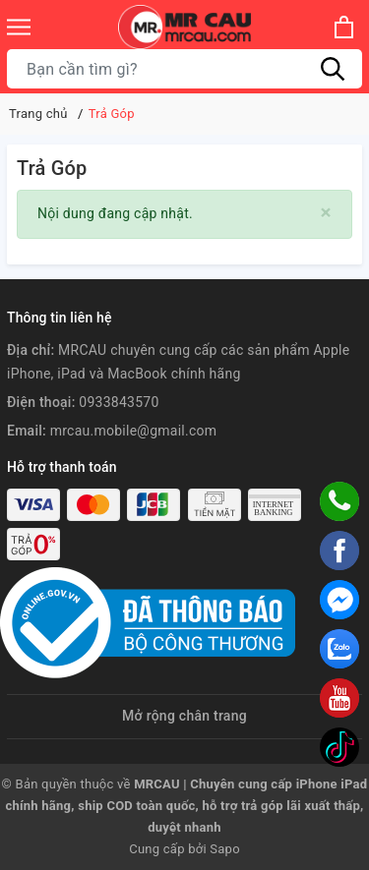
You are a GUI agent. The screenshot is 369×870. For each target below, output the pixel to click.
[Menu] (19, 27)
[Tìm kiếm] (332, 69)
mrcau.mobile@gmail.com (133, 430)
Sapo (225, 848)
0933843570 (118, 402)
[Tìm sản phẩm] (184, 68)
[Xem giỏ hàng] (344, 27)
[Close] (326, 213)
